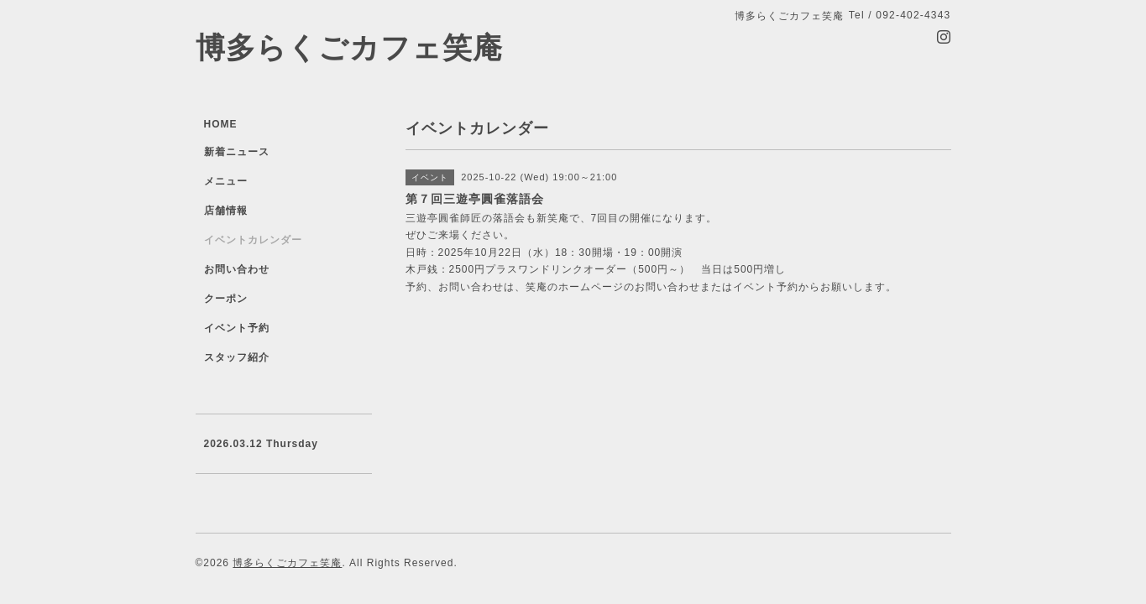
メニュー (226, 181)
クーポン (226, 299)
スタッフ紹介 (236, 357)
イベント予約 (236, 328)
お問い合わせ (236, 269)
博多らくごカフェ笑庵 (349, 47)
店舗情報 (226, 210)
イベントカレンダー (253, 240)
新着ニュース (236, 152)
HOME (221, 124)
